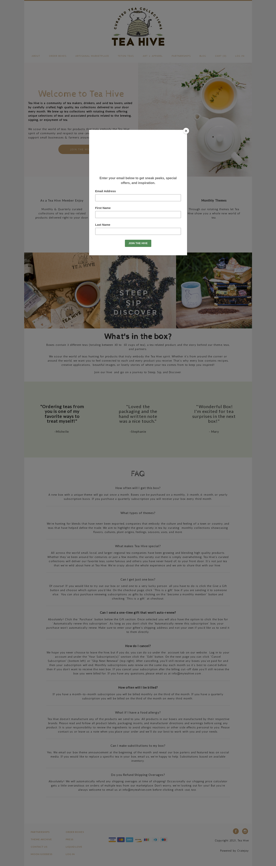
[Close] (186, 131)
